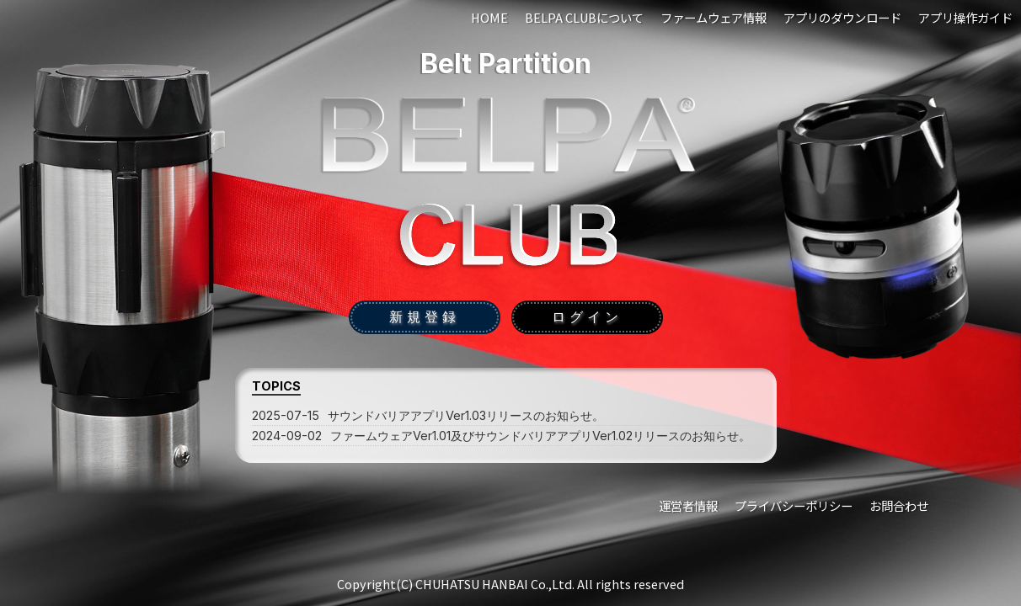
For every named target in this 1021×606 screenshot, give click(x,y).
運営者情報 (688, 505)
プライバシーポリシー (794, 505)
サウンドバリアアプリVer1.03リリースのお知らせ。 (428, 415)
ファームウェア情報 (713, 17)
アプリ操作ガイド (965, 17)
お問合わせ (898, 505)
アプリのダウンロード (842, 17)
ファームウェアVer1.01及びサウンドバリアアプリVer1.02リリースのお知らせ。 (501, 435)
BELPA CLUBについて (584, 17)
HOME (489, 17)
